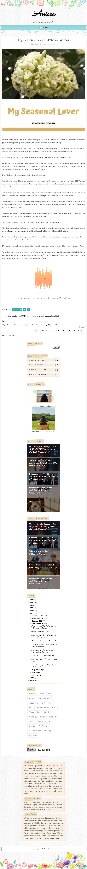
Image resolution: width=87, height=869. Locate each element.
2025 (32, 602)
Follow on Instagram (44, 374)
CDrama (31, 721)
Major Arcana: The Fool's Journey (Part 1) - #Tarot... (43, 636)
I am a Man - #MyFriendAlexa (42, 656)
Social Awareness (42, 708)
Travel (54, 708)
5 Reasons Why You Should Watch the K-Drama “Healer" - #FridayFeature (43, 477)
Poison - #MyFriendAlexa (40, 631)
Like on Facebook (44, 365)
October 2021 (37, 621)
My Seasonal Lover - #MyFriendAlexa (45, 641)
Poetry (31, 708)
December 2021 (38, 615)
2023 (32, 608)
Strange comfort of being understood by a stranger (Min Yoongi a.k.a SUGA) (43, 463)
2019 (32, 680)
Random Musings (44, 698)
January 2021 (37, 675)
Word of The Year (43, 721)
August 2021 (37, 670)
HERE (54, 406)
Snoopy (32, 501)
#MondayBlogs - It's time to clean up (44, 660)
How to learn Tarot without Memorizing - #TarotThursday (43, 566)
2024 (32, 605)
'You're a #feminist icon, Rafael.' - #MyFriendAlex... (44, 645)
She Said (32, 698)
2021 (32, 613)
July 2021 (35, 672)
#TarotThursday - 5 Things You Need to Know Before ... (45, 666)
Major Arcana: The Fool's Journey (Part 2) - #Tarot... (43, 627)
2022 (32, 610)
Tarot (43, 703)
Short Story (33, 735)
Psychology (33, 717)
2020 (32, 678)
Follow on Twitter (44, 360)
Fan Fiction (43, 726)
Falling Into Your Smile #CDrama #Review (39, 553)
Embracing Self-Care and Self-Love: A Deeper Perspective (40, 490)
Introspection (33, 703)
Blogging (47, 731)
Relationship (53, 717)
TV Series (41, 694)
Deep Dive (32, 726)
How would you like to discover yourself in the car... (42, 651)
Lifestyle (47, 712)
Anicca (43, 14)
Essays (31, 712)
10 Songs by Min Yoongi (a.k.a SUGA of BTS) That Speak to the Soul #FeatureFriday (42, 449)
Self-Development (35, 731)
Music (49, 694)
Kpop (38, 712)
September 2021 (38, 623)
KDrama (43, 717)
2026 (32, 600)
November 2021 (38, 618)
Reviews (32, 694)
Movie (50, 703)
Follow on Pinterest (44, 370)
